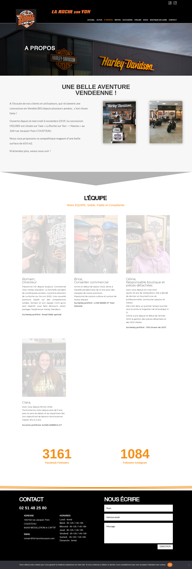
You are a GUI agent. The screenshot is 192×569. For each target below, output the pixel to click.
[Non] (188, 564)
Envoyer (165, 551)
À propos (108, 20)
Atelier (137, 20)
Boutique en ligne (158, 20)
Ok (170, 565)
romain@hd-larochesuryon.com (39, 543)
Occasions (128, 20)
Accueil (91, 20)
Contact (173, 20)
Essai (145, 20)
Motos (118, 20)
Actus (99, 20)
